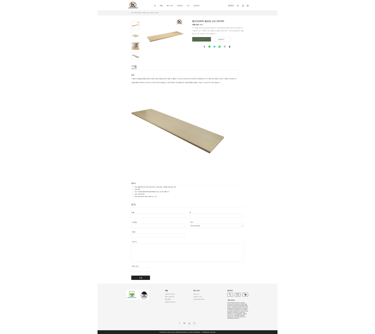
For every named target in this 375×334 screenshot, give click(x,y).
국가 (191, 222)
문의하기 (197, 5)
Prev (135, 18)
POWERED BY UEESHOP (209, 332)
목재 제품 (137, 13)
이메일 (134, 222)
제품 (161, 5)
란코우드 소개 (197, 297)
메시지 (134, 242)
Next (135, 63)
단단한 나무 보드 (170, 294)
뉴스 (188, 5)
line (209, 46)
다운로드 (180, 5)
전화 (133, 232)
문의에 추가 (202, 39)
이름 (132, 212)
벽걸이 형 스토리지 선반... (150, 13)
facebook (204, 46)
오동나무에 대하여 (198, 299)
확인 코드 (135, 266)
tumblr (229, 46)
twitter (214, 46)
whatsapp (219, 46)
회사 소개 (170, 5)
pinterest (224, 46)
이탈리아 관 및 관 (170, 302)
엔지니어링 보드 (169, 297)
